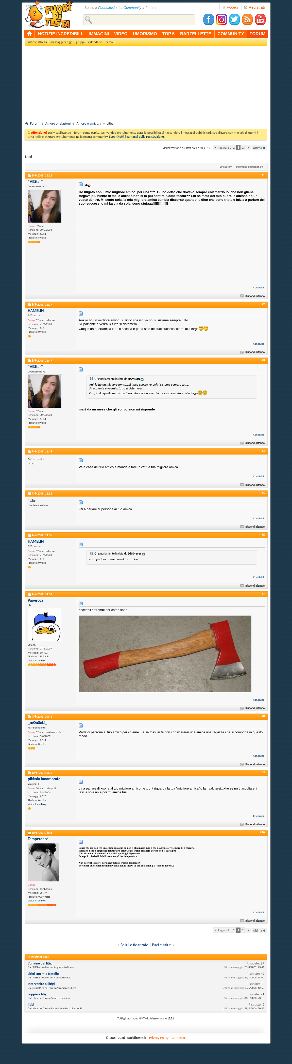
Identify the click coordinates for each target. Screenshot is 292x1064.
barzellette (195, 33)
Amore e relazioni (58, 123)
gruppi (80, 42)
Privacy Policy (159, 1038)
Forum (35, 123)
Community (133, 8)
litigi (31, 1004)
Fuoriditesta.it (108, 8)
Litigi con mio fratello (43, 974)
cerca (109, 42)
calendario (95, 42)
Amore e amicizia (88, 123)
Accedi (230, 7)
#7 (263, 594)
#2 (263, 304)
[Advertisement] (146, 85)
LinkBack (225, 166)
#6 (263, 535)
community (230, 33)
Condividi (258, 287)
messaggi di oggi (61, 42)
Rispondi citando (253, 296)
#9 (263, 772)
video (121, 33)
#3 (263, 360)
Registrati (254, 7)
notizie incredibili (60, 33)
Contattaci (179, 1038)
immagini (99, 33)
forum (257, 33)
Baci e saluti (161, 944)
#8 (263, 716)
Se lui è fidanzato (134, 944)
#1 (263, 175)
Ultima (259, 148)
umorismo (145, 33)
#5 (263, 493)
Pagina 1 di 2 (226, 147)
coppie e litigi (37, 994)
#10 (262, 832)
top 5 (168, 33)
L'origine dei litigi (40, 963)
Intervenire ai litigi (41, 984)
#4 (263, 451)
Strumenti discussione (248, 166)
